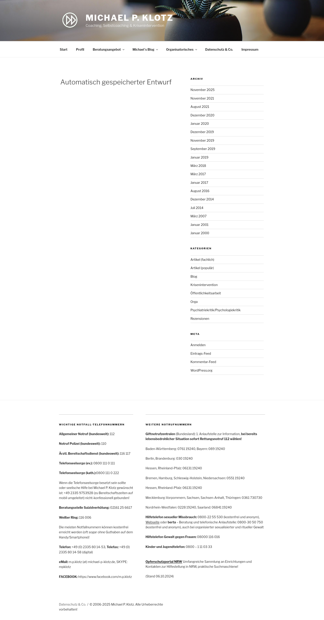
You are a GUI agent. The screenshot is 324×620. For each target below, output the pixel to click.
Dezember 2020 (202, 115)
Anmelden (198, 345)
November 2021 (202, 98)
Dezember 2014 (202, 199)
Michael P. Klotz (129, 18)
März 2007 (199, 216)
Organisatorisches (182, 49)
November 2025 (203, 90)
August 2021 (200, 107)
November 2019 (202, 140)
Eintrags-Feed (201, 353)
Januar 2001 (200, 225)
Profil (80, 49)
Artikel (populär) (202, 268)
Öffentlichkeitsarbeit (206, 293)
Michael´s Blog (146, 49)
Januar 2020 (200, 123)
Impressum (249, 49)
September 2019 (203, 149)
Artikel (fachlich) (202, 259)
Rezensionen (200, 318)
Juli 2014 (197, 208)
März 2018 (198, 166)
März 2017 (198, 174)
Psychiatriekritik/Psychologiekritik (216, 310)
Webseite (153, 522)
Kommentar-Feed (203, 362)
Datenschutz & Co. (219, 49)
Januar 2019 (200, 157)
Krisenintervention (204, 285)
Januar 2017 (199, 182)
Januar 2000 (200, 233)
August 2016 (200, 191)
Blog (194, 276)
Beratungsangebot (109, 49)
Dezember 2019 (202, 132)
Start (64, 49)
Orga (194, 302)
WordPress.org (202, 370)
